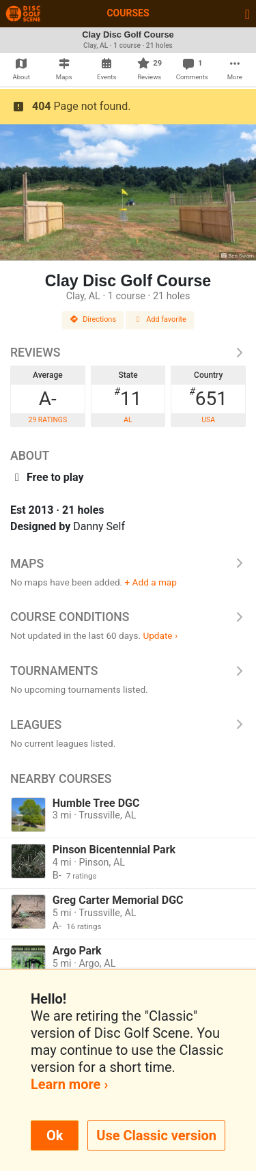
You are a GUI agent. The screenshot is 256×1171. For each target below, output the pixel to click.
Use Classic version (156, 1135)
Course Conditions (128, 617)
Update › (160, 635)
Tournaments (128, 671)
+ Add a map (151, 582)
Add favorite (159, 319)
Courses (127, 13)
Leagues (128, 725)
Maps (128, 563)
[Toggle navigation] (247, 13)
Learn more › (69, 1084)
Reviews (128, 352)
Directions (93, 319)
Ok (55, 1135)
